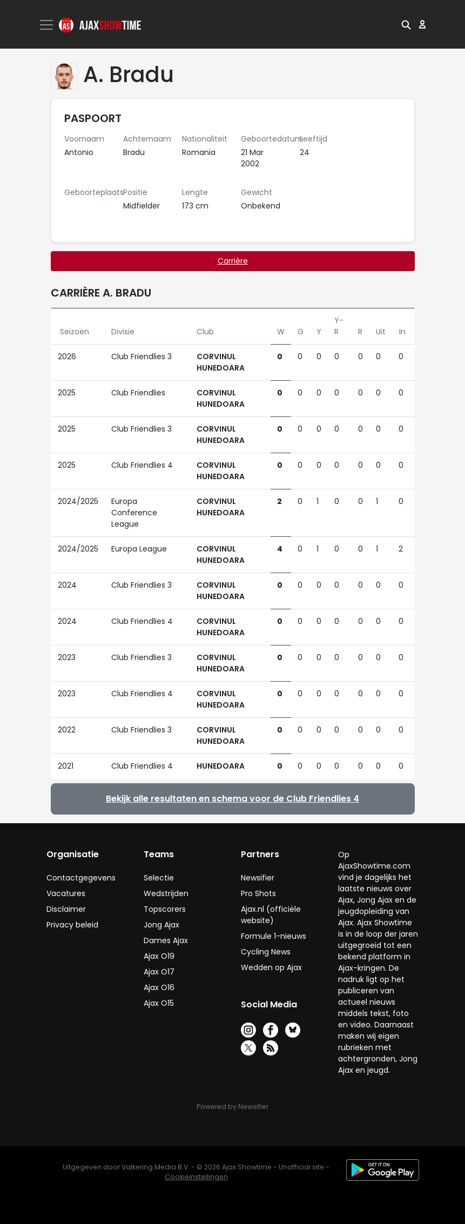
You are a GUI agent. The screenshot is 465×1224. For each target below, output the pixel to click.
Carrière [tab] (233, 260)
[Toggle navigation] (47, 25)
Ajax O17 (159, 971)
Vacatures (65, 893)
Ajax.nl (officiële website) (271, 915)
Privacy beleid (72, 924)
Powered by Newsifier (232, 1106)
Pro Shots (258, 893)
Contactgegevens (81, 877)
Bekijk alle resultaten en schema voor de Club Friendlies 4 (232, 798)
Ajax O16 (159, 987)
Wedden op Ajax (271, 967)
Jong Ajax (161, 924)
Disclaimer (66, 909)
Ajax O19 (159, 956)
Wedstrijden (166, 893)
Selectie (159, 877)
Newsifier (257, 877)
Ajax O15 (159, 1003)
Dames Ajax (166, 940)
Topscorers (165, 909)
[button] (406, 24)
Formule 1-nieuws (273, 936)
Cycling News (266, 951)
